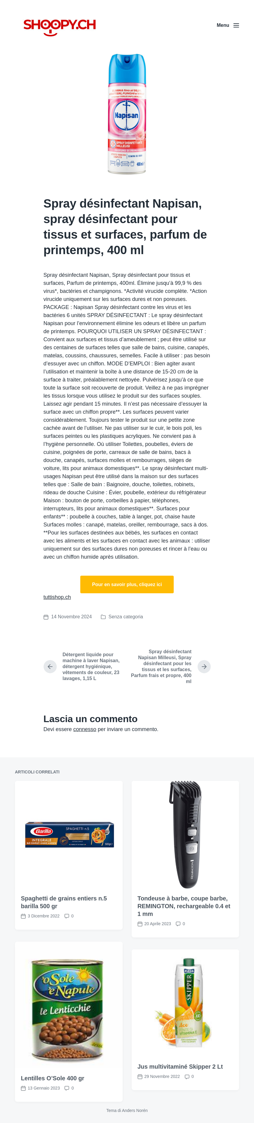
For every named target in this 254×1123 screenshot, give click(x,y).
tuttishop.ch (57, 597)
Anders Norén (134, 1110)
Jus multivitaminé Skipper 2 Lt (180, 1098)
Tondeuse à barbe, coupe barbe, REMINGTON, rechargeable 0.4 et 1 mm (184, 937)
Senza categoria (126, 616)
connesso (84, 729)
